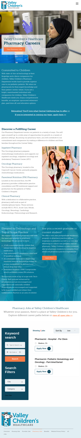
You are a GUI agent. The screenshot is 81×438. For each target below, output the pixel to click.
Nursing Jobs (16, 431)
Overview (7, 431)
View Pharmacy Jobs (14, 49)
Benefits (46, 431)
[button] (20, 352)
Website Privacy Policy (58, 431)
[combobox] (13, 352)
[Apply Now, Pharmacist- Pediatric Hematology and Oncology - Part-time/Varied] (44, 371)
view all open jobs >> (63, 315)
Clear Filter (8, 395)
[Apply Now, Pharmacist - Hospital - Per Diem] (44, 348)
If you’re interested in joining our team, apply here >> (40, 115)
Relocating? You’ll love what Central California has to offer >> (40, 111)
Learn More (49, 258)
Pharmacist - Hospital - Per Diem (51, 339)
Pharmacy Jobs (37, 431)
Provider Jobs (26, 431)
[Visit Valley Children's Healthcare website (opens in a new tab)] (20, 419)
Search (15, 359)
